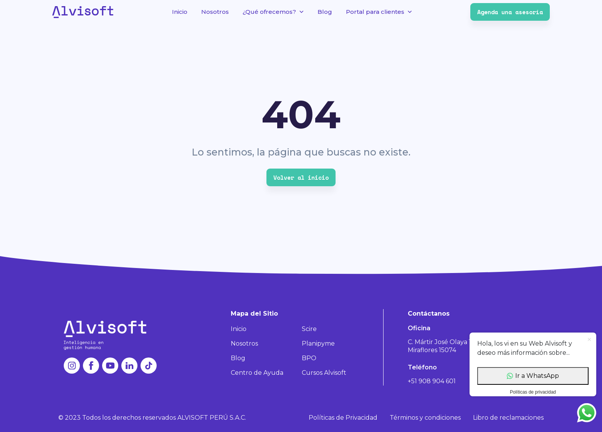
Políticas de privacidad (533, 392)
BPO (309, 358)
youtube (110, 366)
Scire (309, 329)
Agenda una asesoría (510, 12)
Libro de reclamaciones (508, 417)
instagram (72, 366)
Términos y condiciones (425, 417)
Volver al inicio (301, 177)
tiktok (149, 366)
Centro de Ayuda (257, 372)
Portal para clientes (375, 11)
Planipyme (318, 343)
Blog (325, 11)
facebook (91, 366)
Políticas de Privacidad (343, 417)
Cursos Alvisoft (324, 372)
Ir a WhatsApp (533, 375)
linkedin (129, 366)
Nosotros (215, 11)
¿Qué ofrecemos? (269, 11)
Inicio (179, 11)
